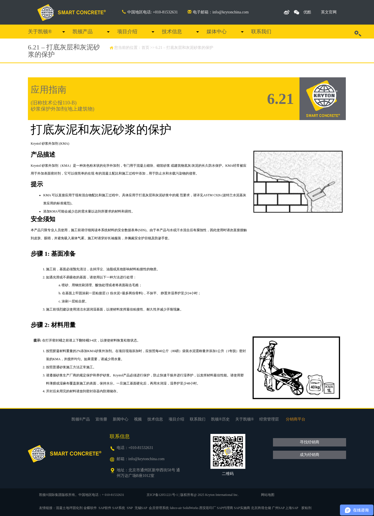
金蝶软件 (90, 508)
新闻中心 (120, 419)
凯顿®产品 (80, 419)
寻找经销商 (309, 442)
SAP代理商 (225, 508)
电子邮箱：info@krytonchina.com (218, 12)
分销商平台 (295, 419)
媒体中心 (217, 31)
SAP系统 (118, 508)
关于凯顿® (40, 31)
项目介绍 (127, 31)
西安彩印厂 (207, 508)
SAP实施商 (242, 508)
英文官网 (329, 12)
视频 (138, 419)
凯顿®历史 (220, 419)
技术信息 (172, 31)
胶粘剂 (306, 508)
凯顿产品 (83, 31)
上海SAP (291, 508)
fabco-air (176, 508)
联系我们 (261, 31)
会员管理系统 (159, 508)
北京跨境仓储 (261, 508)
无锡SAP (141, 508)
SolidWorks (190, 508)
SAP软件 (105, 508)
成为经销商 (309, 455)
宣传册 (101, 419)
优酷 (307, 12)
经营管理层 (269, 419)
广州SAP (278, 508)
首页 (145, 48)
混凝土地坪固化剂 (69, 508)
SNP (130, 508)
